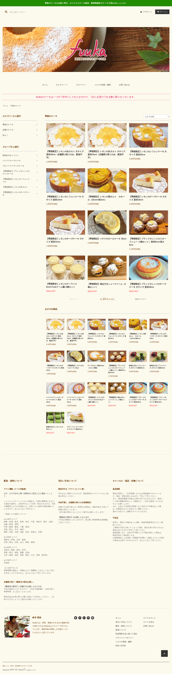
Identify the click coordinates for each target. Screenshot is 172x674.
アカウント (147, 12)
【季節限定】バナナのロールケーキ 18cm (107, 239)
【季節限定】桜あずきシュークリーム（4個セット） (107, 285)
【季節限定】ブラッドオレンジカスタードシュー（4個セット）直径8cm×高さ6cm (147, 242)
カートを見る (148, 622)
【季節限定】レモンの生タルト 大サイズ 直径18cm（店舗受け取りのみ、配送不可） (65, 154)
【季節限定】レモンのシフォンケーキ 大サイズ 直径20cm (148, 153)
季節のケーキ (16, 106)
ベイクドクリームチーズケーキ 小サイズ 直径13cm (75, 400)
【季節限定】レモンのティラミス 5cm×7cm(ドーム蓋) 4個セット (61, 285)
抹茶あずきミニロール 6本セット (54, 428)
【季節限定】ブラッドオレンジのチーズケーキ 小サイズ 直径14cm (158, 400)
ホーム (45, 85)
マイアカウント (149, 618)
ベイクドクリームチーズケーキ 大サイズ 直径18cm (54, 400)
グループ (81, 85)
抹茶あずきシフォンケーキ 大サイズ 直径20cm (137, 367)
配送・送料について (124, 626)
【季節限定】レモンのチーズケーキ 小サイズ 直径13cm (65, 240)
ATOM (123, 646)
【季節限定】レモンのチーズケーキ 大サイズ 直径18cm (148, 198)
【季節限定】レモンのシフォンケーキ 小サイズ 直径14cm (65, 198)
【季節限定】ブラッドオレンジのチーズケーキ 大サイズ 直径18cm (147, 285)
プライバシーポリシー (124, 638)
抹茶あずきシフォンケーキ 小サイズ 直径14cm (158, 367)
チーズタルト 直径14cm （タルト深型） (96, 367)
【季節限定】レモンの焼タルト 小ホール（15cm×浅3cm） (106, 198)
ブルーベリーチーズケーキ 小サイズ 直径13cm (75, 428)
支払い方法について (124, 622)
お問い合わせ (124, 85)
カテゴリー (62, 85)
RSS (117, 646)
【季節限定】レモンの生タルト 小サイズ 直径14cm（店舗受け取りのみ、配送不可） (106, 154)
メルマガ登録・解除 (103, 85)
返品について (121, 630)
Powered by (19, 670)
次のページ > (140, 299)
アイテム (161, 12)
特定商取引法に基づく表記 (126, 634)
